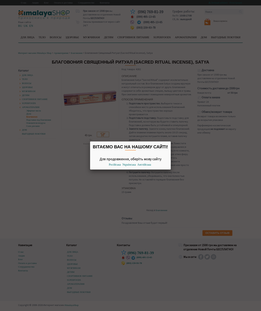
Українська (129, 164)
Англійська (144, 164)
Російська (115, 164)
